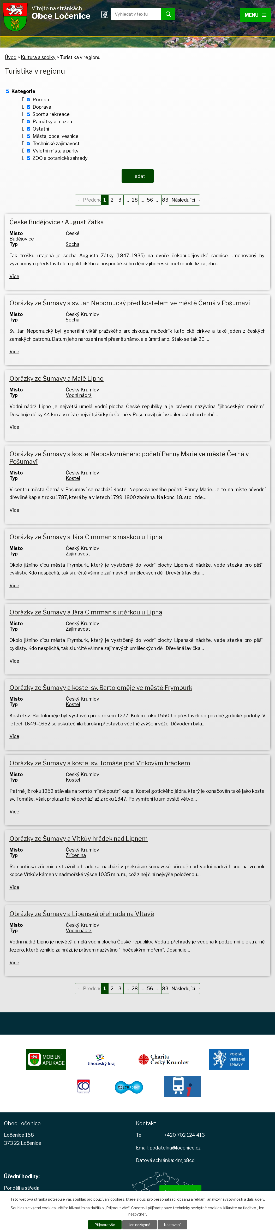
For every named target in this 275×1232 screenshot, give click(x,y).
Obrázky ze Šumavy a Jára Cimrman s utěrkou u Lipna (85, 610)
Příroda (41, 99)
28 (135, 198)
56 (150, 198)
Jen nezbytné (139, 1224)
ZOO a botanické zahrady (60, 158)
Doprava (42, 107)
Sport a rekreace (51, 114)
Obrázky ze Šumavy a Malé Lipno (56, 376)
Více (14, 274)
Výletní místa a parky (56, 151)
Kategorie (23, 91)
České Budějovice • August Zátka (56, 220)
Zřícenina (76, 853)
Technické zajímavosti (57, 143)
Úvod (10, 57)
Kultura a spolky (38, 57)
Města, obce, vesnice (56, 136)
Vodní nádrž (79, 393)
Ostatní (41, 129)
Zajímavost (78, 551)
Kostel (73, 476)
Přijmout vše (103, 1224)
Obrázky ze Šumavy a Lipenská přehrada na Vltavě (81, 912)
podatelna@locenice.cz (175, 1145)
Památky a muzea (52, 121)
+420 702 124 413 (184, 1133)
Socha (72, 242)
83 (165, 198)
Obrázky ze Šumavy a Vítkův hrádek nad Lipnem (78, 836)
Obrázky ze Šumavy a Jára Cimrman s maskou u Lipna (85, 535)
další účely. (256, 1199)
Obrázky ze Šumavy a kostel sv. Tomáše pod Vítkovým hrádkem (99, 761)
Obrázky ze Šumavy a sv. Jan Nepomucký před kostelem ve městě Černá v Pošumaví (129, 301)
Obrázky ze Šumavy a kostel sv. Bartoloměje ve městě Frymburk (100, 686)
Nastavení (174, 1224)
